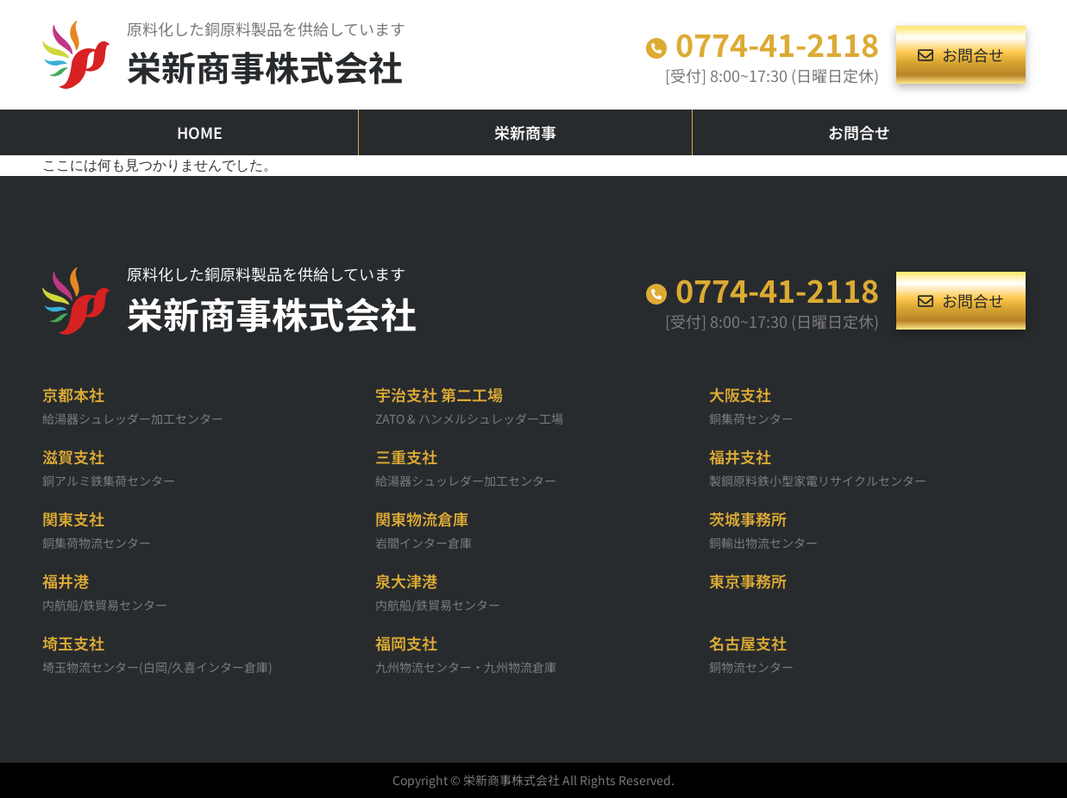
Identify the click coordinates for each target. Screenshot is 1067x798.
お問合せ (859, 132)
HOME (200, 132)
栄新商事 (525, 132)
